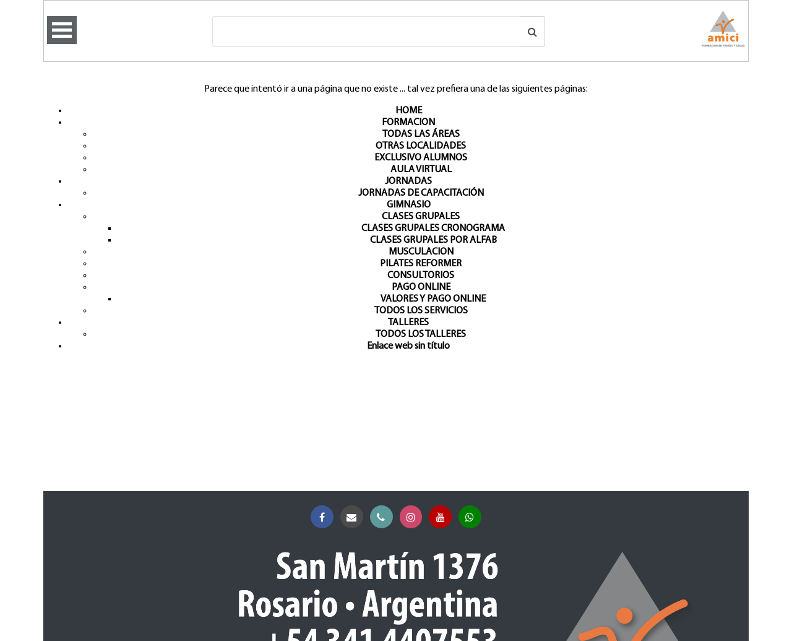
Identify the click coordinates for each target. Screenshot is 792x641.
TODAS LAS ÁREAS (421, 134)
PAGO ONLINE (421, 287)
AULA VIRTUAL (421, 170)
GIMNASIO (409, 205)
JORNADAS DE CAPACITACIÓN (421, 193)
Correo (354, 517)
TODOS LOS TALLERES (421, 334)
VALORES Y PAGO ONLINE (433, 299)
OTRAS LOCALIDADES (421, 146)
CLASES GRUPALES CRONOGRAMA (433, 228)
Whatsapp (472, 517)
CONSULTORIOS (420, 276)
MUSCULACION (421, 252)
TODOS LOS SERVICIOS (421, 311)
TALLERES (408, 323)
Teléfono (384, 517)
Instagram (414, 517)
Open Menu (62, 30)
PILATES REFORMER (421, 264)
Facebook (325, 517)
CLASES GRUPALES (421, 217)
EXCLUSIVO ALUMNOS (420, 158)
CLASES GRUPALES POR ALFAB (433, 240)
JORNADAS (408, 181)
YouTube (443, 517)
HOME (408, 111)
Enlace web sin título (408, 346)
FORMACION (408, 123)
